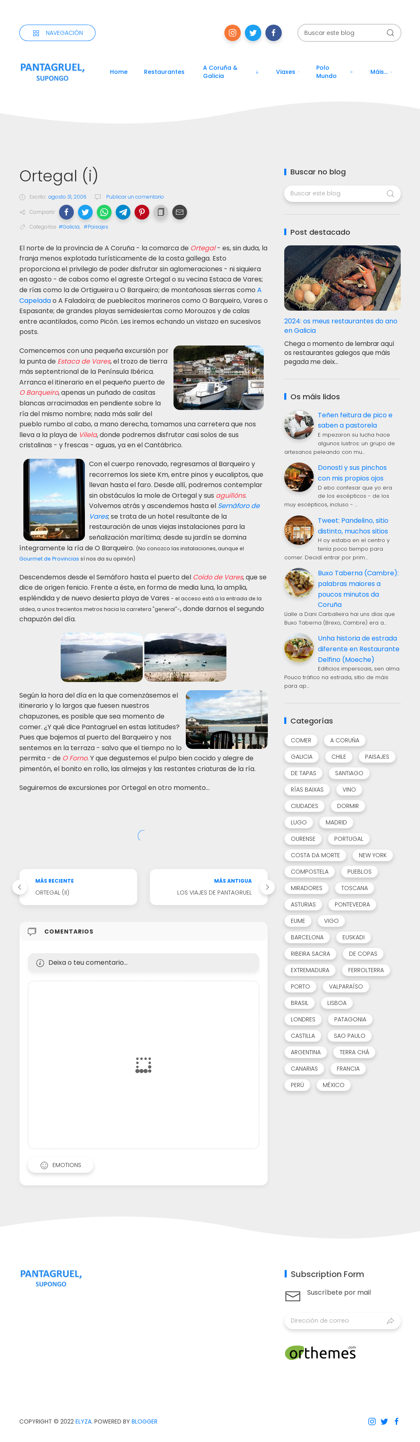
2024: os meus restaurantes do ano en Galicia (340, 325)
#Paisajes (96, 226)
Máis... (381, 72)
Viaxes (288, 72)
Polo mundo (335, 72)
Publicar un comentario (134, 196)
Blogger (145, 1421)
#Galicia (69, 226)
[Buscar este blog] (349, 33)
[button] (66, 212)
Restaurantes (164, 72)
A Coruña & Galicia (231, 72)
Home (119, 72)
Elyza (83, 1421)
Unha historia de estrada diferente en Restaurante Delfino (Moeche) (358, 649)
